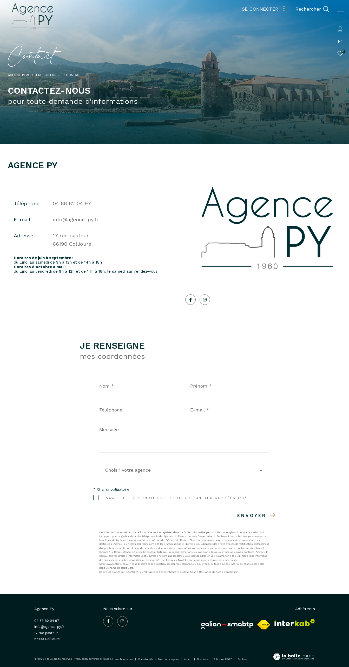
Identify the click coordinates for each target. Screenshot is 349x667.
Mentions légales (169, 659)
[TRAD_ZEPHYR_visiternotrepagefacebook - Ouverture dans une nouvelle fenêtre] (190, 299)
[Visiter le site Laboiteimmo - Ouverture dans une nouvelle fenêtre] (293, 657)
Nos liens (203, 659)
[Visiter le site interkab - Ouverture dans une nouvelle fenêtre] (294, 622)
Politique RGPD (223, 659)
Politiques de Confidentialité (159, 572)
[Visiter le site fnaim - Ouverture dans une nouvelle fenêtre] (264, 625)
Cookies (242, 659)
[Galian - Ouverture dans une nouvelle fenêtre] (227, 625)
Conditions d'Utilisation (197, 572)
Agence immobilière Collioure (35, 75)
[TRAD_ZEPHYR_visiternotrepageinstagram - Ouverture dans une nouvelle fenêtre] (205, 299)
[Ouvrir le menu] (340, 9)
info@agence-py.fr (75, 219)
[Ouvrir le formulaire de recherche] (312, 9)
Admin (188, 659)
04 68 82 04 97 (72, 203)
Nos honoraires (124, 659)
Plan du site (146, 659)
